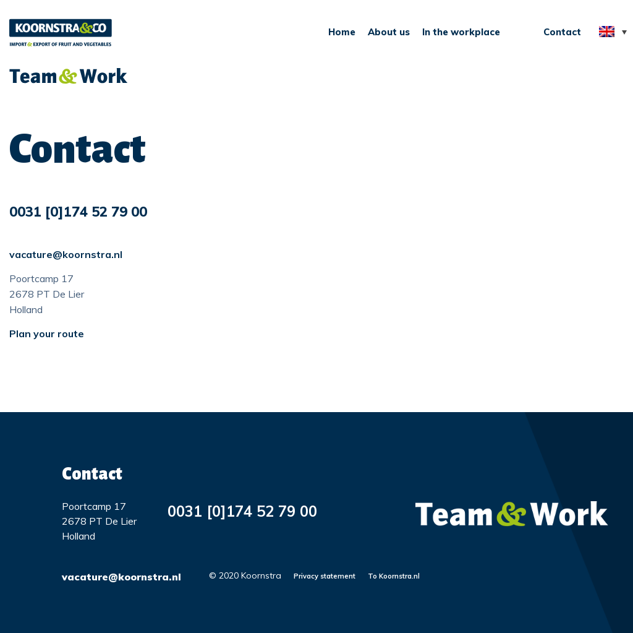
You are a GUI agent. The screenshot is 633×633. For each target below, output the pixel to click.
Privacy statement (324, 576)
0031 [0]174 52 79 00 (78, 211)
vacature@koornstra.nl (65, 254)
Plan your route (46, 333)
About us (389, 32)
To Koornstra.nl (394, 576)
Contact (562, 32)
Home (341, 32)
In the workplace (461, 32)
